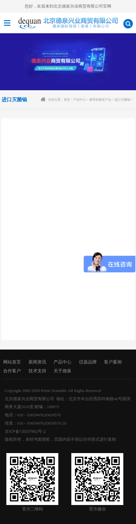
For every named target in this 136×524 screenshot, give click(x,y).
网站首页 (12, 361)
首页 (67, 99)
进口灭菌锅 (122, 99)
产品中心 (79, 99)
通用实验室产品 (100, 99)
